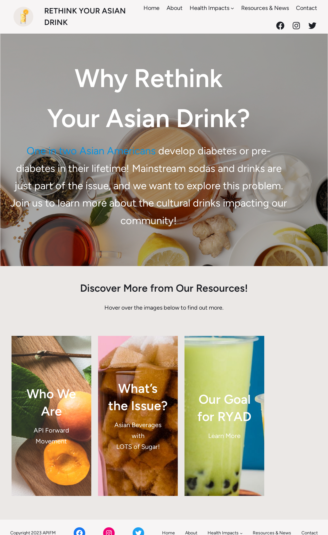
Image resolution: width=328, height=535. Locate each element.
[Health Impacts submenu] (232, 8)
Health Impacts (209, 8)
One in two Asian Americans (81, 153)
